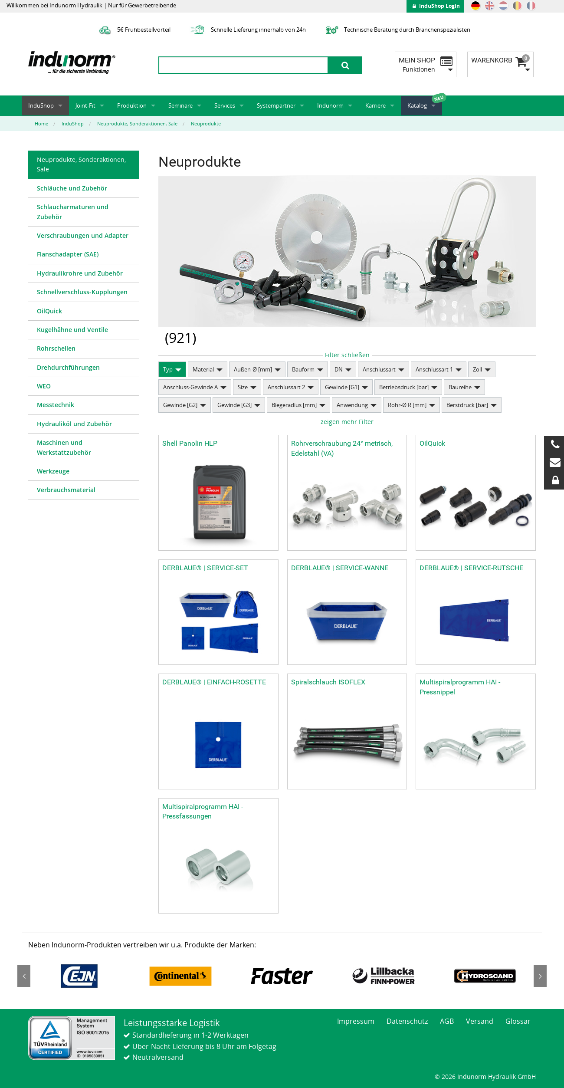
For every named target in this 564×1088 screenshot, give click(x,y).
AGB (447, 1021)
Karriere (375, 105)
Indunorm (330, 105)
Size (243, 387)
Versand (479, 1021)
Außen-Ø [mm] (253, 369)
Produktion (132, 105)
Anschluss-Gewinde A (190, 387)
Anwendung (352, 405)
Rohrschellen (56, 348)
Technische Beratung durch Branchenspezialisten (397, 29)
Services (224, 105)
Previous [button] (23, 976)
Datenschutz (407, 1021)
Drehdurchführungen (68, 367)
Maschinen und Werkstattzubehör (64, 447)
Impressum (355, 1021)
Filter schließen (347, 355)
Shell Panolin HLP (189, 443)
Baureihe (460, 387)
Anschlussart (379, 369)
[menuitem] (83, 165)
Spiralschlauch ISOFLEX (328, 682)
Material (203, 369)
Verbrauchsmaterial (66, 490)
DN (338, 369)
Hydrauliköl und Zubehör (74, 424)
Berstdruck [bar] (467, 405)
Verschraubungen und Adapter (82, 235)
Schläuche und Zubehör (72, 188)
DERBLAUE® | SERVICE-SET (205, 568)
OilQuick (49, 311)
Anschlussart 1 (434, 369)
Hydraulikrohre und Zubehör (80, 273)
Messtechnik (55, 405)
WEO (44, 386)
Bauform (303, 369)
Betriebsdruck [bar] (404, 387)
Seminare (180, 105)
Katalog (417, 105)
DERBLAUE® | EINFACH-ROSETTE (214, 682)
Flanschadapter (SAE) (67, 254)
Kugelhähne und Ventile (72, 329)
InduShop (41, 105)
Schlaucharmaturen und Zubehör (72, 211)
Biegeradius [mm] (294, 405)
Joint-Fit (85, 105)
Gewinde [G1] (342, 387)
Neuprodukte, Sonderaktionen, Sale (81, 164)
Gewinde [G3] (234, 405)
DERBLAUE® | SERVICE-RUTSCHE (471, 568)
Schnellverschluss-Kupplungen (82, 292)
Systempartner (276, 105)
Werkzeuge (53, 471)
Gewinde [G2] (180, 405)
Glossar (518, 1021)
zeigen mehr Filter (347, 421)
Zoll (477, 369)
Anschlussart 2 (286, 387)
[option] (79, 976)
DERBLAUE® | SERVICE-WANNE (339, 568)
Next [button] (540, 976)
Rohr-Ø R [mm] (407, 405)
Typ (168, 369)
